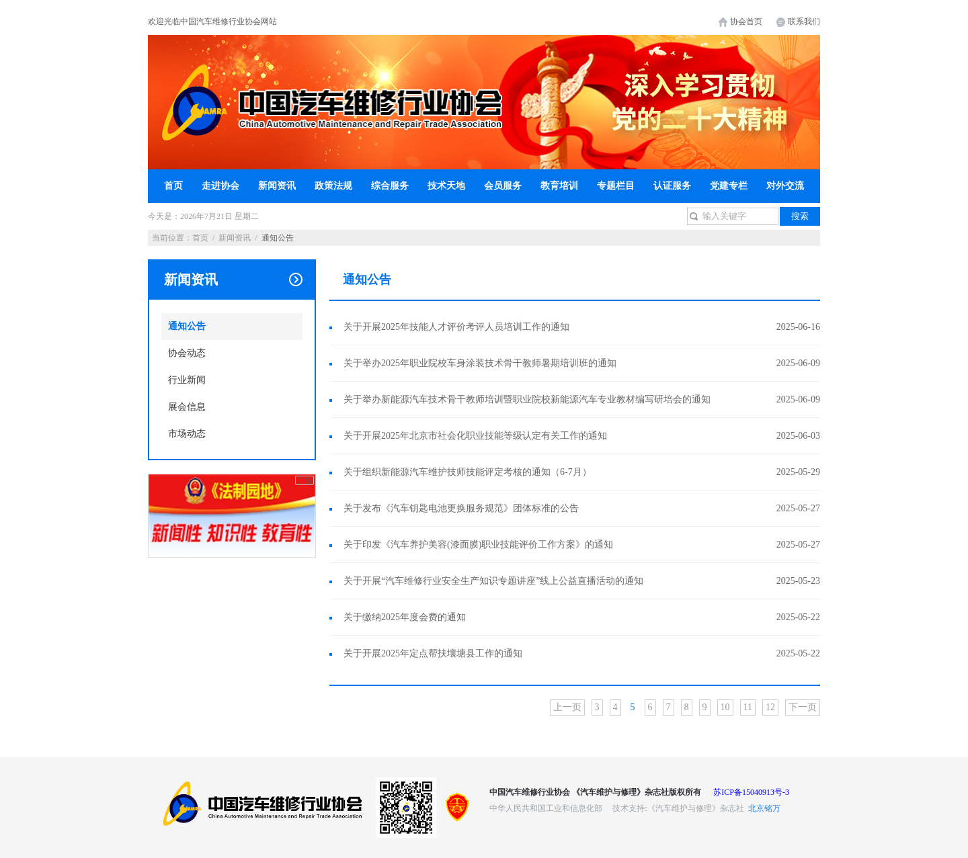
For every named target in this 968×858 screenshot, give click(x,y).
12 (770, 707)
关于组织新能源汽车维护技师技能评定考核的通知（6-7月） (460, 472)
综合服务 (390, 186)
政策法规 (333, 186)
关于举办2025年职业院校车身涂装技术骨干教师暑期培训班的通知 (472, 363)
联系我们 (804, 21)
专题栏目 (616, 186)
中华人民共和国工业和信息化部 (545, 808)
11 (747, 707)
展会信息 (187, 407)
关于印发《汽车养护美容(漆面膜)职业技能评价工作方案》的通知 (471, 545)
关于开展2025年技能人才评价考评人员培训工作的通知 (449, 327)
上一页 (567, 707)
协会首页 (746, 21)
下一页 (803, 707)
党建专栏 (729, 186)
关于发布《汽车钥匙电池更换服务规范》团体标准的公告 (454, 508)
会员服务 (503, 186)
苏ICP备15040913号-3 (751, 792)
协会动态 (187, 353)
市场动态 (187, 434)
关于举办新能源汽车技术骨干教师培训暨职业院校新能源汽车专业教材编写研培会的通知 (520, 399)
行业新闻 (187, 380)
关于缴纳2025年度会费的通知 (397, 617)
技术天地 (446, 186)
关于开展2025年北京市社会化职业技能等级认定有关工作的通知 (468, 436)
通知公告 (277, 238)
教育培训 (559, 186)
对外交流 (785, 186)
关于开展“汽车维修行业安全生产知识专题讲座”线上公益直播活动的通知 (486, 581)
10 (725, 707)
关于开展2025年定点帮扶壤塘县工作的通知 (425, 653)
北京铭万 (764, 808)
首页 (173, 186)
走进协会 (220, 186)
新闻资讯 (277, 186)
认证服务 (672, 186)
